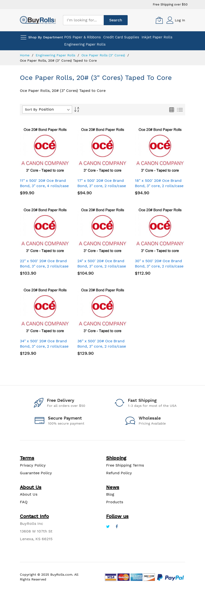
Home (25, 55)
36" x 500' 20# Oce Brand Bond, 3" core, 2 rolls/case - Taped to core (101, 346)
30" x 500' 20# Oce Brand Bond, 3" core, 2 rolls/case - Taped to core (159, 266)
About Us (28, 494)
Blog (110, 494)
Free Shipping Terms (125, 465)
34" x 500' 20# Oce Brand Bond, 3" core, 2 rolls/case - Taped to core (44, 346)
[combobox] (83, 20)
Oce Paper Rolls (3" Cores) (103, 55)
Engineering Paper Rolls (56, 55)
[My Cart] (159, 20)
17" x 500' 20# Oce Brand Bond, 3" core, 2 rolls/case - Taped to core (101, 185)
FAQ (24, 502)
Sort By (31, 109)
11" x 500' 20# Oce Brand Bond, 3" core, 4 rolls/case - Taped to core (44, 185)
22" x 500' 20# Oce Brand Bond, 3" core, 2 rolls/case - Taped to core (44, 266)
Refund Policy (119, 473)
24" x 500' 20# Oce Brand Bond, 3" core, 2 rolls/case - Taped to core (101, 266)
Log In (180, 20)
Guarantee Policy (36, 473)
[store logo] (38, 20)
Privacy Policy (33, 465)
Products (114, 502)
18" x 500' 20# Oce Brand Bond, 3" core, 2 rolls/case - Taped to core (159, 185)
